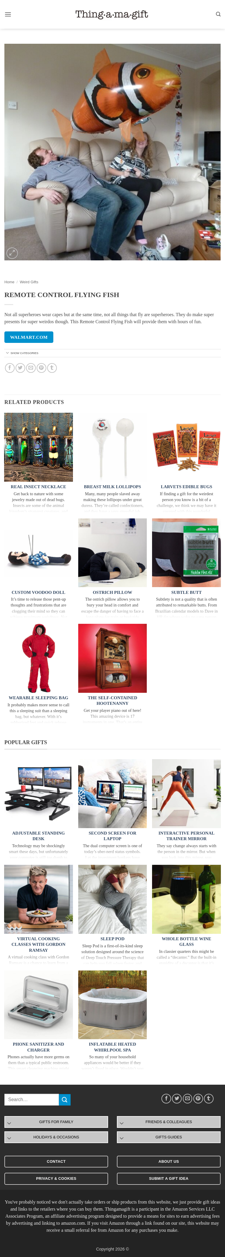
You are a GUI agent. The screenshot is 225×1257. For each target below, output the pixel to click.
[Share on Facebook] (10, 368)
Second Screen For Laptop (113, 836)
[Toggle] (7, 353)
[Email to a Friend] (31, 368)
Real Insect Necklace (38, 486)
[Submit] (65, 1100)
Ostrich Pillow (112, 592)
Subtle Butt (186, 592)
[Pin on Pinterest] (41, 368)
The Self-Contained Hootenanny (112, 700)
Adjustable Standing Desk (38, 836)
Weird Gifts (29, 282)
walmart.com (29, 337)
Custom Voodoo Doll (38, 592)
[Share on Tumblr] (52, 368)
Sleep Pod (112, 938)
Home (9, 282)
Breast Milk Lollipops (112, 486)
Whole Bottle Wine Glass (186, 941)
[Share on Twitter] (20, 368)
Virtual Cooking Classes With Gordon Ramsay (38, 944)
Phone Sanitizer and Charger (38, 1047)
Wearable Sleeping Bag (38, 697)
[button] (7, 14)
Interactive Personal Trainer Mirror (186, 836)
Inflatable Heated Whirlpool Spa (112, 1047)
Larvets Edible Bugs (186, 486)
